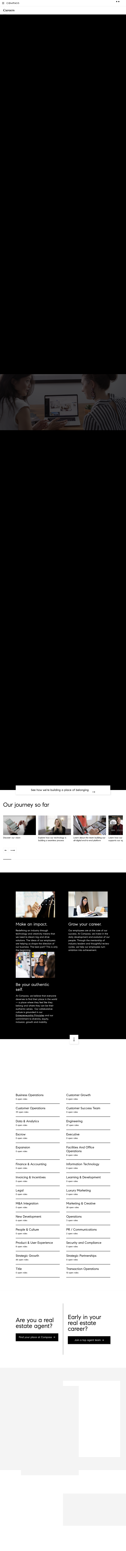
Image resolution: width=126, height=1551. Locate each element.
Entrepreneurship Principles (30, 1024)
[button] (3, 3)
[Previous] (5, 850)
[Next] (12, 850)
